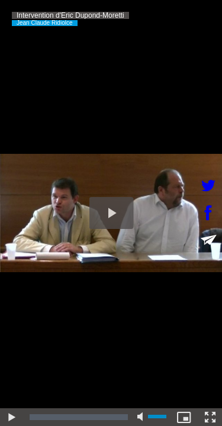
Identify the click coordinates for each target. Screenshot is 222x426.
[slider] (79, 417)
